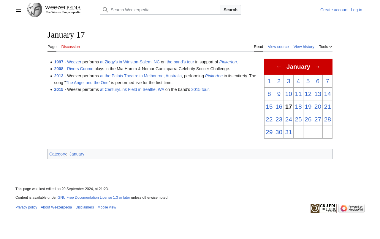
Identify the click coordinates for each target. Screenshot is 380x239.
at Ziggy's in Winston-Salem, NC (130, 62)
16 (279, 106)
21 (327, 106)
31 (288, 132)
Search (231, 9)
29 (269, 132)
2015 (58, 89)
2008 (58, 68)
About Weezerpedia (56, 207)
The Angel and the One (87, 82)
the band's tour (180, 62)
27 (317, 119)
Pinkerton (228, 62)
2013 (58, 75)
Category (57, 154)
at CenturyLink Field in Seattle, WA (132, 89)
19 (308, 106)
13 (317, 93)
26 (308, 119)
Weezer (74, 62)
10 (288, 93)
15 (269, 106)
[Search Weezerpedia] (160, 10)
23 (279, 119)
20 (317, 106)
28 (327, 119)
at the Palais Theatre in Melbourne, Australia (141, 75)
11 (298, 93)
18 (298, 106)
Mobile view (107, 207)
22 (269, 119)
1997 (58, 62)
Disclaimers (85, 207)
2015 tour (199, 89)
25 (298, 119)
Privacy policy (26, 207)
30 (279, 132)
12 (308, 93)
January (76, 154)
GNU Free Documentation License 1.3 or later (94, 197)
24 (288, 119)
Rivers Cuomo (80, 68)
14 (327, 93)
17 (288, 106)
